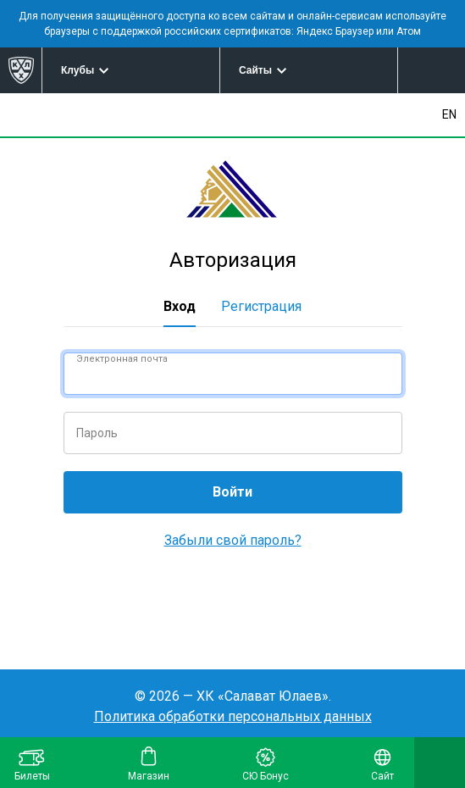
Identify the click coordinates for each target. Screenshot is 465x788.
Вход (179, 306)
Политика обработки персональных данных (233, 716)
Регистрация (261, 306)
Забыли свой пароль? (233, 540)
